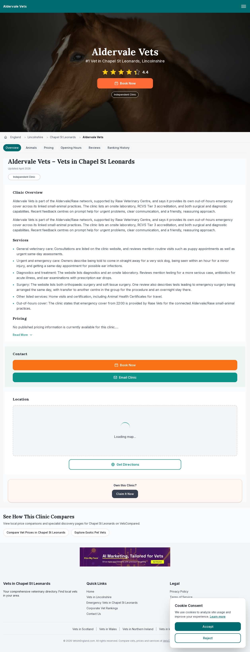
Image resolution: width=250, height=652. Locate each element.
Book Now (125, 83)
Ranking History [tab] (118, 147)
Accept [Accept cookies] (207, 627)
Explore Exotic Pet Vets (90, 532)
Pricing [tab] (49, 147)
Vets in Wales (108, 629)
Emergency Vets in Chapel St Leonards (112, 602)
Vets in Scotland (82, 629)
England (15, 137)
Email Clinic (125, 377)
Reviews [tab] (94, 147)
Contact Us (94, 613)
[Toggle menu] (243, 6)
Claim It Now (125, 494)
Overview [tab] (12, 147)
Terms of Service (181, 597)
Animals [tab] (31, 147)
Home (90, 591)
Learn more (218, 616)
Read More (23, 334)
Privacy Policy (179, 591)
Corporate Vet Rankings (102, 608)
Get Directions (125, 464)
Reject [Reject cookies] (208, 638)
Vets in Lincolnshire (99, 597)
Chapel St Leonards (63, 137)
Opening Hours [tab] (71, 147)
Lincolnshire (35, 137)
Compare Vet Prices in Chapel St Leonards (36, 532)
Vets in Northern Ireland (138, 629)
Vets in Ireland (168, 629)
